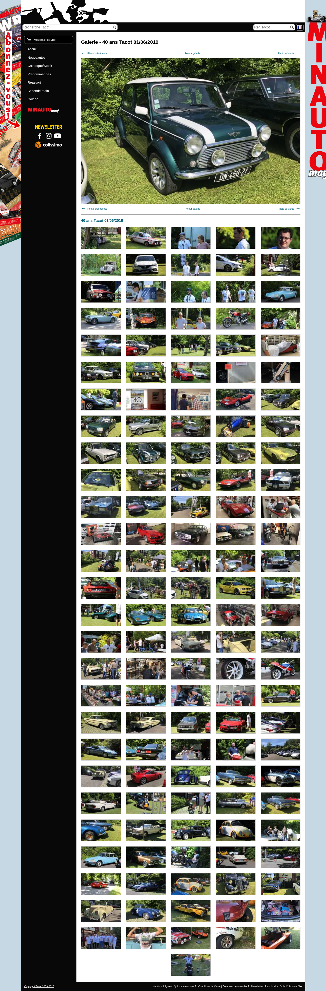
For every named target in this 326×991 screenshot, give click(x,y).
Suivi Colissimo (288, 986)
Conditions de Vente (209, 986)
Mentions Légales (162, 986)
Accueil (33, 49)
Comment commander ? (235, 986)
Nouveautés (36, 57)
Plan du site (271, 986)
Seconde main (38, 91)
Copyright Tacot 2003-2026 (39, 986)
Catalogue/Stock (40, 66)
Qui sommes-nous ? (185, 986)
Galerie (33, 99)
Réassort (34, 82)
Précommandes (39, 74)
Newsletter (257, 986)
